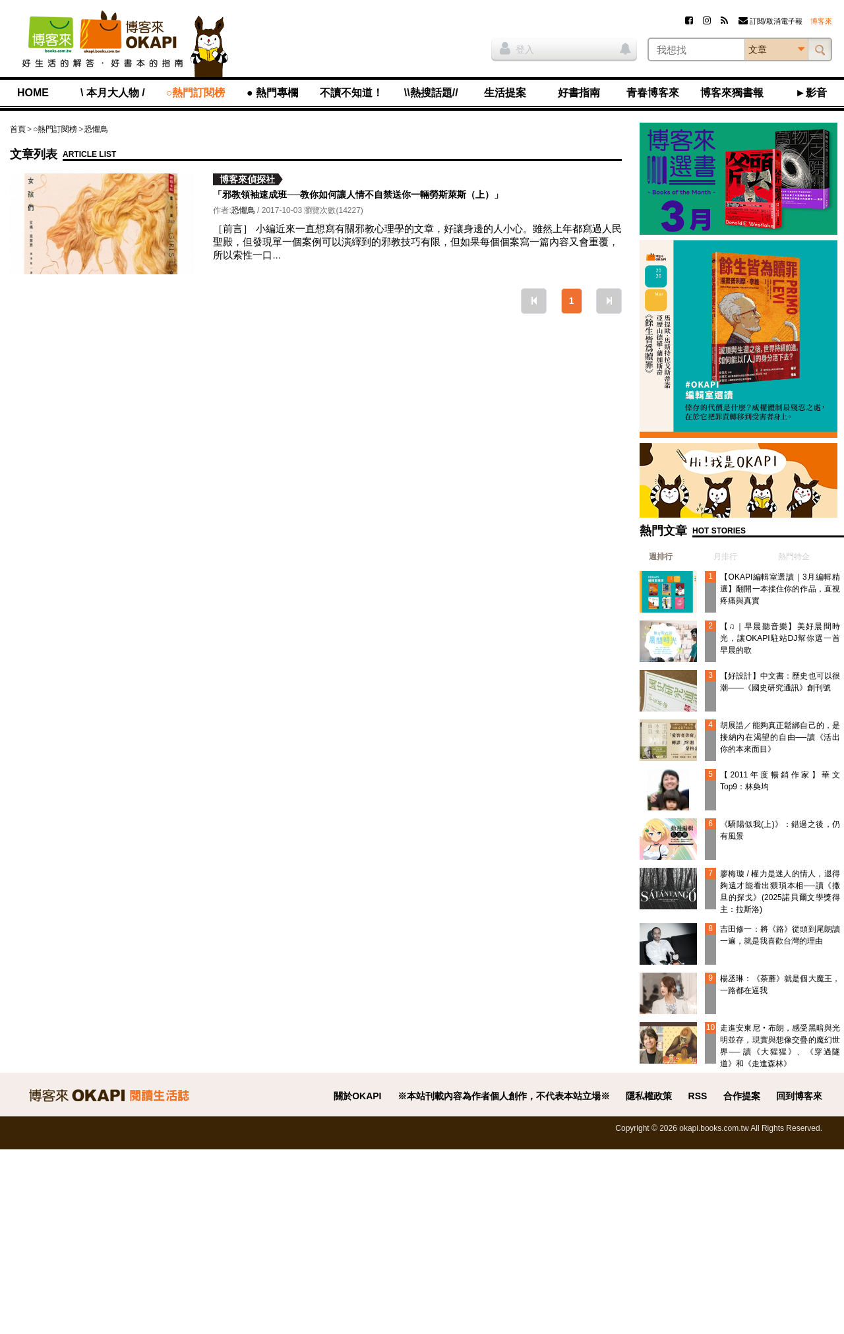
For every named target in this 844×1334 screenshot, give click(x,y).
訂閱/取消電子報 (770, 21)
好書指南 (579, 92)
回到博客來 (799, 1096)
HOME (33, 92)
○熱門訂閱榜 (196, 92)
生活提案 (505, 92)
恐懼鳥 (96, 129)
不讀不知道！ (351, 92)
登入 (517, 48)
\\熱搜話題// (431, 92)
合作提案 (741, 1096)
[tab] (656, 556)
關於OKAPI (357, 1096)
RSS (698, 1096)
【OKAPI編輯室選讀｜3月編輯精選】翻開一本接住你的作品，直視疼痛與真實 (780, 588)
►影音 (811, 92)
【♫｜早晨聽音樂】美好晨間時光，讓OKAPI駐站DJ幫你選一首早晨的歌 (780, 638)
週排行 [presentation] (661, 556)
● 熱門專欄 (272, 92)
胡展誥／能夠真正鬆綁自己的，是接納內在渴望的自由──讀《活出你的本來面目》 (780, 737)
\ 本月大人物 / (112, 92)
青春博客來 (652, 92)
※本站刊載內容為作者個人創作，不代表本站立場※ (504, 1096)
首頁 (18, 129)
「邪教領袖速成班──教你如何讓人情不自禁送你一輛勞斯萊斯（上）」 (358, 194)
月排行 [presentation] (725, 556)
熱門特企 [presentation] (794, 556)
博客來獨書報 (732, 92)
